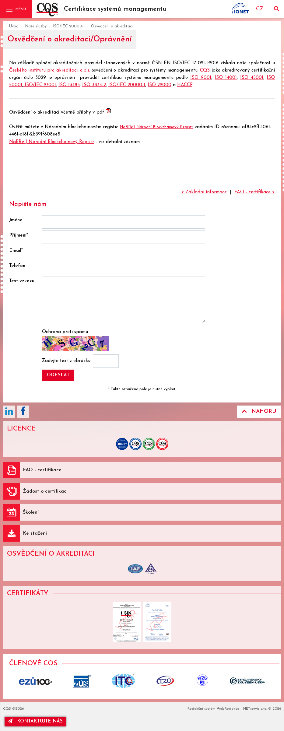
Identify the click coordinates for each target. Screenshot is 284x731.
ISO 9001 (200, 78)
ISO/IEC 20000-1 (69, 26)
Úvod (14, 26)
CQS (205, 70)
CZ (259, 9)
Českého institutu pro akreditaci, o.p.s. (50, 70)
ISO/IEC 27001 (39, 85)
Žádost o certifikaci (45, 491)
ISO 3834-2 (94, 85)
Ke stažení (35, 533)
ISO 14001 (226, 78)
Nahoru (259, 411)
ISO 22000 (159, 85)
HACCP (184, 85)
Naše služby (36, 26)
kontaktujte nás (35, 721)
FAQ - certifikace (42, 470)
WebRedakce (228, 709)
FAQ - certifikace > (254, 192)
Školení (31, 512)
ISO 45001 (251, 78)
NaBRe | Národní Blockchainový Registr (156, 127)
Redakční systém (202, 709)
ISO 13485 (69, 85)
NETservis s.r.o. (255, 709)
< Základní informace (204, 192)
